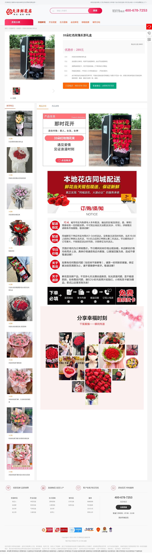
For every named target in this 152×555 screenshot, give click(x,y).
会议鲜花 (74, 22)
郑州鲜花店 (15, 551)
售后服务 (90, 505)
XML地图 (84, 541)
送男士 (52, 512)
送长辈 (14, 509)
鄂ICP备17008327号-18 (73, 541)
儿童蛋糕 (52, 505)
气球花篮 (33, 509)
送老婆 (19, 28)
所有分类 (16, 22)
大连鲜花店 (30, 551)
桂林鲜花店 (89, 551)
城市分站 (96, 22)
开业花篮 (52, 22)
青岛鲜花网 (37, 551)
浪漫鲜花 (41, 22)
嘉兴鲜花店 (111, 551)
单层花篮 (33, 501)
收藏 (13, 98)
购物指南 (90, 501)
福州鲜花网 (81, 551)
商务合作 (90, 512)
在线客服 (123, 507)
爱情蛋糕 (52, 501)
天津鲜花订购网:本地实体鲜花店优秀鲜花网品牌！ (20, 2)
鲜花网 (9, 551)
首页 (6, 28)
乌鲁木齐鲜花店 (121, 551)
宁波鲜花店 (138, 551)
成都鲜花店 (104, 551)
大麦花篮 (33, 512)
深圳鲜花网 (96, 551)
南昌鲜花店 (53, 551)
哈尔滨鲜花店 (130, 551)
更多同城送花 (123, 518)
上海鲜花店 (60, 551)
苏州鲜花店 (68, 551)
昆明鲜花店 (22, 551)
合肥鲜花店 (45, 551)
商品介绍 (42, 106)
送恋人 (14, 501)
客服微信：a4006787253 (103, 86)
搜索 (95, 10)
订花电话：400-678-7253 (76, 86)
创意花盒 (71, 505)
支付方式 (90, 509)
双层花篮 (33, 505)
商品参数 (55, 106)
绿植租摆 (85, 22)
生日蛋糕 (63, 22)
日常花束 (71, 501)
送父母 (14, 512)
